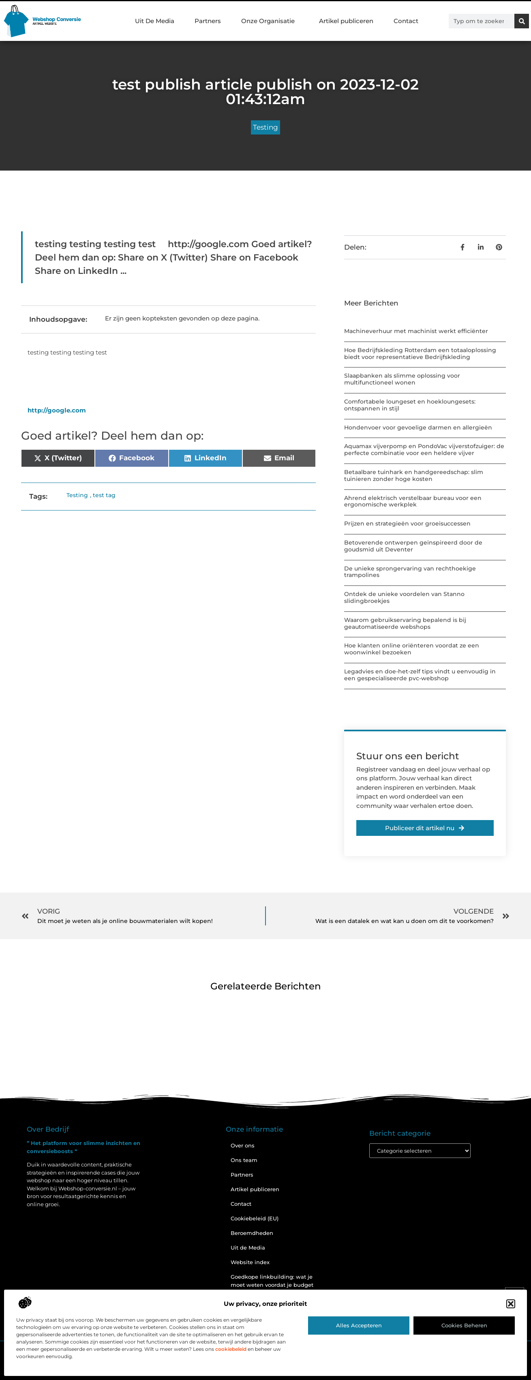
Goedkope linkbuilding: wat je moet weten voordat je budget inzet (272, 1284)
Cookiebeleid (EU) (254, 1218)
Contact (406, 21)
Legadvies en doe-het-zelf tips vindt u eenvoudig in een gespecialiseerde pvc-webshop (420, 675)
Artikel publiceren (346, 21)
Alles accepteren (359, 1325)
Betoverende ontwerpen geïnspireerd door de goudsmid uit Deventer (413, 546)
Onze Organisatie (270, 21)
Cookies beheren (464, 1325)
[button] (511, 1304)
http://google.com (57, 410)
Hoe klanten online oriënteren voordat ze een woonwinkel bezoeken (411, 649)
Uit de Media (248, 1247)
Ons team (244, 1160)
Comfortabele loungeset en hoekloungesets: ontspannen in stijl (409, 405)
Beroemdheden (252, 1233)
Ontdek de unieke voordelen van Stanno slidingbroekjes (404, 597)
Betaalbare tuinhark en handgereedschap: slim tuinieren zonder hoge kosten (413, 475)
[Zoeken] (521, 21)
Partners (208, 21)
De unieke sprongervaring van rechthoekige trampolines (410, 572)
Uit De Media (154, 21)
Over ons (243, 1145)
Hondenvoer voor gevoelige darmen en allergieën (418, 427)
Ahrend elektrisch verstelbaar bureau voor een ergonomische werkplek (413, 501)
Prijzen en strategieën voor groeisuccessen (407, 523)
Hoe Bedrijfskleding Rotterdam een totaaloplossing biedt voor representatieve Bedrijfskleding (420, 353)
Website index (250, 1262)
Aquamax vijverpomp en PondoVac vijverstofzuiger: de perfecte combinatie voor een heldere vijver (424, 449)
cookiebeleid (230, 1349)
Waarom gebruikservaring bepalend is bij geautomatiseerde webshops (405, 623)
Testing (265, 127)
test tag (104, 495)
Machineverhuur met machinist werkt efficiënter (416, 331)
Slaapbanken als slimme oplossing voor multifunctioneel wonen (402, 379)
